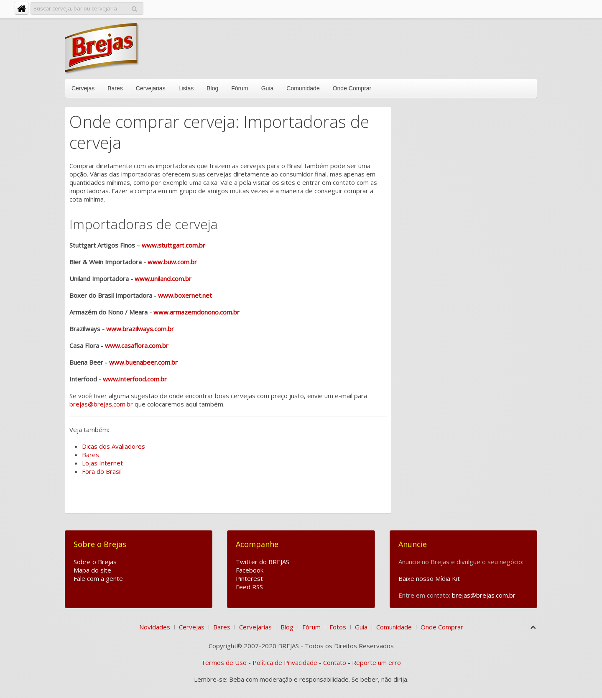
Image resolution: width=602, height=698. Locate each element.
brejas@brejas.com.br (101, 404)
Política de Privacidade (285, 662)
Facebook (249, 570)
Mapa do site (92, 570)
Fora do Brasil (102, 471)
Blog (212, 88)
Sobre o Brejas (95, 561)
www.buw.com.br (172, 262)
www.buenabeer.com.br (143, 362)
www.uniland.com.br (163, 278)
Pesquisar (134, 7)
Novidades (154, 627)
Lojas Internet (102, 463)
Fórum (239, 88)
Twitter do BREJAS (262, 561)
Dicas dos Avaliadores (113, 446)
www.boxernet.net (185, 295)
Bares (115, 88)
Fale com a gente (98, 578)
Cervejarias (151, 88)
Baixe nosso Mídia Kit (429, 578)
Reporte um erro (376, 662)
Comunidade (302, 88)
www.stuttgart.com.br (173, 245)
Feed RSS (249, 587)
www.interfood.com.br (135, 379)
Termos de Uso (224, 662)
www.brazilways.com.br (140, 329)
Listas (186, 88)
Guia (267, 88)
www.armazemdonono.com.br (196, 312)
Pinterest (249, 578)
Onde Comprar (352, 88)
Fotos (337, 627)
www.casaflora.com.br (136, 345)
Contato (334, 662)
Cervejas (82, 88)
